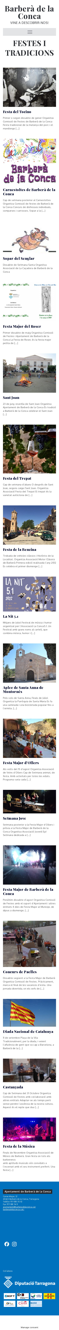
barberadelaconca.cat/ (13, 1209)
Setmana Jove (14, 818)
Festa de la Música (19, 1146)
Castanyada (13, 1087)
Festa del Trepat (17, 478)
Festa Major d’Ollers (21, 763)
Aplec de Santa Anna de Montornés (23, 689)
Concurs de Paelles (20, 972)
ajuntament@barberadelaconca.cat (19, 1207)
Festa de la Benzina (19, 549)
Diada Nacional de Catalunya (28, 1031)
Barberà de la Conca (29, 12)
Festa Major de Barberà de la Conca (28, 891)
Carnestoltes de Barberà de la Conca (29, 192)
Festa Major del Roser (22, 326)
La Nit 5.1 (10, 616)
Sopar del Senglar (19, 258)
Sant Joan (11, 397)
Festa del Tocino (17, 112)
